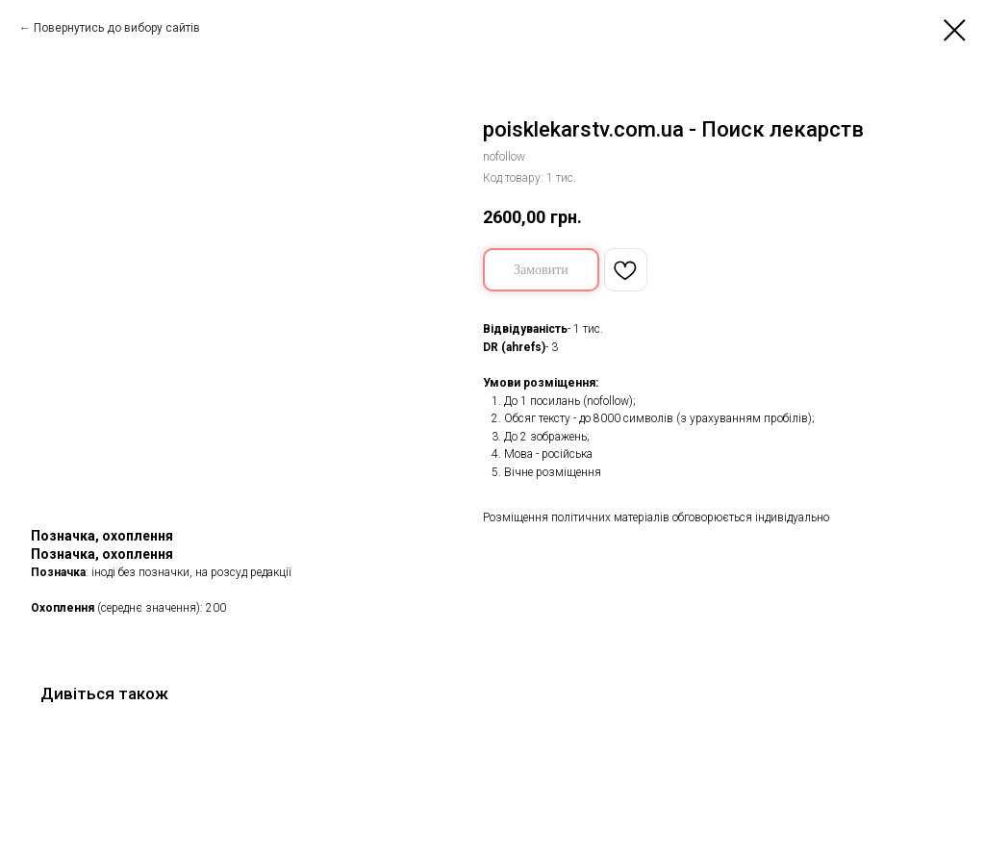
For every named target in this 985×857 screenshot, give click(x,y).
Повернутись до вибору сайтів (117, 28)
